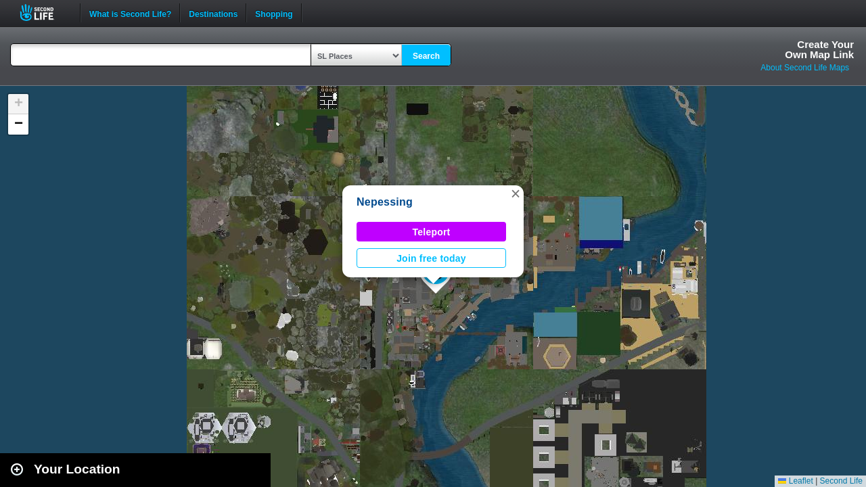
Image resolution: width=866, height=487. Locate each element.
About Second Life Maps (804, 67)
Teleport (432, 232)
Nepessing (385, 202)
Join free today (431, 258)
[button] (515, 193)
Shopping (273, 12)
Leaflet (795, 481)
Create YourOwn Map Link (819, 49)
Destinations (213, 12)
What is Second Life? (130, 12)
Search (426, 56)
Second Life (44, 12)
